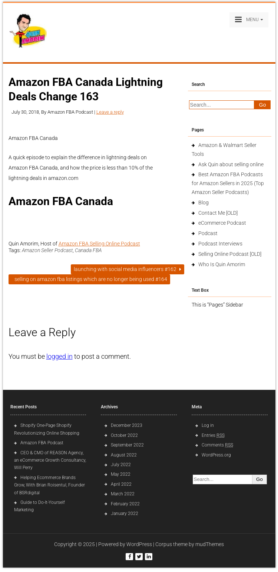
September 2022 (127, 445)
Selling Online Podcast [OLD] (229, 254)
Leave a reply (110, 112)
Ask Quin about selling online (231, 164)
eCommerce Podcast (222, 223)
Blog (203, 202)
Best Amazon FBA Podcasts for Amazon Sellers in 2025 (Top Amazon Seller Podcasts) (228, 183)
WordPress (139, 544)
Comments (217, 445)
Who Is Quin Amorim (221, 264)
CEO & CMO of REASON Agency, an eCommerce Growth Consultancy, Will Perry (50, 460)
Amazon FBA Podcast (41, 442)
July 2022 (121, 464)
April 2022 (121, 484)
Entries (213, 435)
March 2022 (123, 493)
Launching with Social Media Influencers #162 (127, 269)
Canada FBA (88, 250)
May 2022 (120, 474)
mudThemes (209, 544)
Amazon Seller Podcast (47, 250)
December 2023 (126, 425)
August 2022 (124, 455)
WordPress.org (216, 455)
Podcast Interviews (220, 244)
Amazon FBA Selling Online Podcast (99, 244)
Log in (208, 425)
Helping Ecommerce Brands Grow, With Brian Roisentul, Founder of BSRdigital (49, 485)
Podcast (208, 233)
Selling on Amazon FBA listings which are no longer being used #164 (89, 279)
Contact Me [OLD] (218, 213)
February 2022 (125, 503)
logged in (59, 356)
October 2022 (124, 435)
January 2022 (124, 513)
